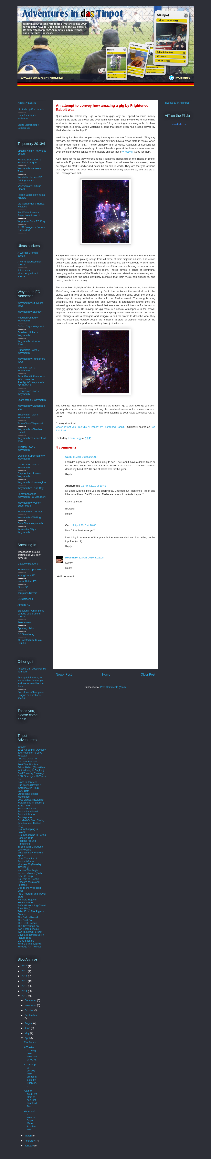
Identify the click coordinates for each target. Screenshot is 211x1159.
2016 (25, 966)
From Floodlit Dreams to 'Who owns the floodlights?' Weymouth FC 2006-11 (31, 381)
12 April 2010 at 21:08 (91, 557)
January (29, 1145)
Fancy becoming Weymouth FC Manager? (32, 495)
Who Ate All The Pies (29, 946)
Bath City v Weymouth (30, 523)
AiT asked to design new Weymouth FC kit (30, 1053)
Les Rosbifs (24, 849)
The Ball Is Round (28, 917)
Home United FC (27, 581)
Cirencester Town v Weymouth (28, 392)
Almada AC (24, 604)
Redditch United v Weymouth (28, 319)
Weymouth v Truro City (31, 488)
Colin (68, 456)
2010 (25, 995)
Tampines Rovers (27, 593)
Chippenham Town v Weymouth (29, 475)
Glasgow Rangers (28, 563)
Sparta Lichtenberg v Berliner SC (28, 126)
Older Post (148, 674)
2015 (25, 971)
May (27, 1033)
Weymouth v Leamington (32, 482)
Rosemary (71, 557)
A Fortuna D (24, 261)
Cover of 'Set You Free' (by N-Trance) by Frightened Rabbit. (90, 426)
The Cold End (25, 920)
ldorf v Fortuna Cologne (29, 161)
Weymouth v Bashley (30, 311)
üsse (31, 159)
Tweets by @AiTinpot (177, 102)
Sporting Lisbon (26, 628)
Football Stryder (27, 814)
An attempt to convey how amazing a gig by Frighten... (30, 1075)
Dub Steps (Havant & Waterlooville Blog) (30, 786)
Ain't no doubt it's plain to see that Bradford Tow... (30, 1098)
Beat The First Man (28, 764)
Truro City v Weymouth (31, 423)
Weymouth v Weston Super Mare (29, 504)
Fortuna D (23, 159)
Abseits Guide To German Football (27, 760)
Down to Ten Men (27, 782)
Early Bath (23, 790)
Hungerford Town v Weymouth (28, 351)
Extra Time (24, 805)
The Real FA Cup (27, 923)
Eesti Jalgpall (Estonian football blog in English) (31, 801)
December (31, 1000)
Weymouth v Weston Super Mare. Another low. (30, 1120)
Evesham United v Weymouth (28, 334)
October (29, 1010)
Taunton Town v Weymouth (26, 369)
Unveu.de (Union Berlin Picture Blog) (31, 936)
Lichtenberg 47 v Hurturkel (32, 109)
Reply (68, 474)
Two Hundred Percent (30, 931)
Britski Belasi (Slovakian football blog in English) (31, 769)
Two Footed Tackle (28, 928)
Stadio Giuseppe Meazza (32, 569)
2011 (25, 991)
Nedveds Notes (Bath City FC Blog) (30, 875)
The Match (30, 1042)
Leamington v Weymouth (32, 399)
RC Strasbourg (26, 634)
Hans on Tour (25, 837)
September (31, 1015)
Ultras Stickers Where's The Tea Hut (29, 942)
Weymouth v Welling (29, 517)
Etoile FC (23, 587)
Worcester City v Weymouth (27, 531)
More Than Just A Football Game (27, 860)
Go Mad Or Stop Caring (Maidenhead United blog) (31, 823)
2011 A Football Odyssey (32, 749)
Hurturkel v (27, 117)
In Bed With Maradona (30, 846)
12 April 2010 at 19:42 (93, 485)
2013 (25, 981)
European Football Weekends (28, 795)
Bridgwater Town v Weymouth (28, 416)
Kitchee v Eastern (27, 102)
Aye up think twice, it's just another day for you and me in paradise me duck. (31, 682)
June (28, 1028)
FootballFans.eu (27, 808)
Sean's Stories (26, 902)
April (27, 1038)
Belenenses (24, 622)
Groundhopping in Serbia (32, 834)
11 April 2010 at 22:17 (85, 456)
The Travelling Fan (28, 926)
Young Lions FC (27, 575)
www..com (179, 124)
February (30, 1140)
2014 (25, 975)
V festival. (127, 151)
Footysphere (25, 817)
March (28, 1135)
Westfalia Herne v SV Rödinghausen (30, 179)
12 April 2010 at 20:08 (83, 525)
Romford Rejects (27, 899)
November (31, 1005)
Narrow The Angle (28, 870)
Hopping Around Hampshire (27, 842)
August (29, 1023)
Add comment (65, 576)
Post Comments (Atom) (113, 687)
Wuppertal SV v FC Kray (31, 221)
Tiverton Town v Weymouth (26, 448)
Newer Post (64, 674)
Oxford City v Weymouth (31, 326)
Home (106, 674)
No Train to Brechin (28, 879)
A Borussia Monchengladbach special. (28, 273)
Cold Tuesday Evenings (31, 773)
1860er (22, 746)
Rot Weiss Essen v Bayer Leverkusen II (29, 214)
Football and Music (28, 811)
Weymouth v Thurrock (30, 511)
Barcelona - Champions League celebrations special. (31, 613)
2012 (25, 985)
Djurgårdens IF (26, 598)
